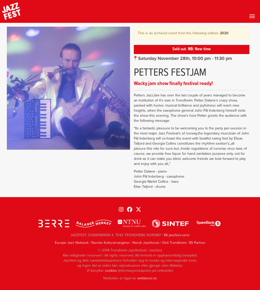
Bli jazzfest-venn (177, 235)
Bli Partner (197, 243)
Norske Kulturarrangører (110, 243)
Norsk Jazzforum (146, 243)
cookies (111, 270)
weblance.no (147, 278)
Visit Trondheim (174, 243)
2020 (224, 33)
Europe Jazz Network (72, 243)
